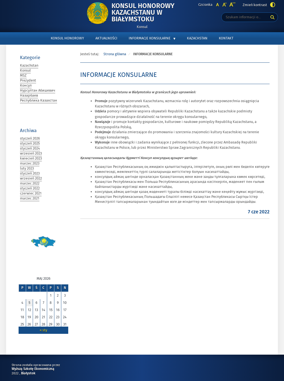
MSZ (23, 75)
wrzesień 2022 (31, 178)
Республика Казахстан (38, 100)
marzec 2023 (29, 163)
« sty (43, 330)
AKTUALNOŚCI (106, 38)
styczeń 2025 (30, 143)
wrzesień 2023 (31, 153)
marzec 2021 (29, 198)
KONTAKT (226, 38)
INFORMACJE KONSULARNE (150, 38)
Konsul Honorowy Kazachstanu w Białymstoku (153, 13)
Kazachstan (29, 65)
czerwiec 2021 (31, 193)
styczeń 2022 (30, 188)
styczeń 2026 (30, 138)
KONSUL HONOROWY (67, 38)
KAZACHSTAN (197, 38)
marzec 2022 (29, 183)
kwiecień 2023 (31, 158)
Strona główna (114, 54)
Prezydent (28, 80)
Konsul (25, 70)
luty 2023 (27, 168)
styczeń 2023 (30, 173)
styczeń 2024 (30, 148)
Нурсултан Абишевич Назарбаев (37, 93)
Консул (26, 85)
